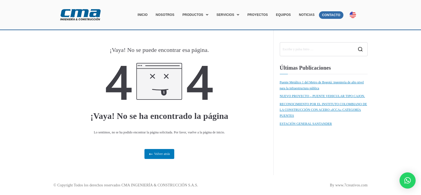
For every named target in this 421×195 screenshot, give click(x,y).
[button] (195, 14)
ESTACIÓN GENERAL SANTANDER (306, 124)
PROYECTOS (257, 15)
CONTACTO (331, 15)
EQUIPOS (283, 15)
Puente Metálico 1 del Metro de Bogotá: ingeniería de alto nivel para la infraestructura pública (322, 85)
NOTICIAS (306, 15)
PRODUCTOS (195, 15)
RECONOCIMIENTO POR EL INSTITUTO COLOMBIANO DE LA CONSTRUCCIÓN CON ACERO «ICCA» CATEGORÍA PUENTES (323, 110)
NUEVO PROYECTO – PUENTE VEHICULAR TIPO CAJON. (322, 96)
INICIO (142, 15)
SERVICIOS (227, 15)
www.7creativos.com (351, 185)
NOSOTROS (165, 15)
